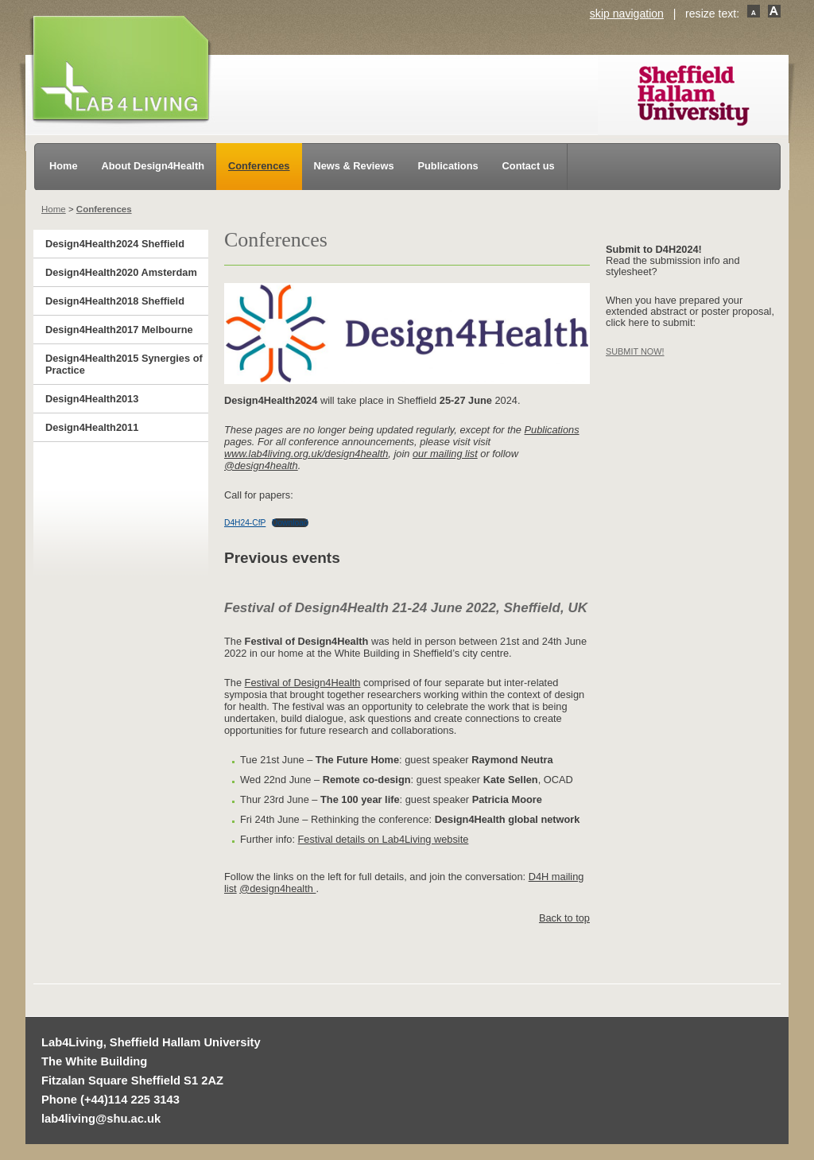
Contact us (528, 166)
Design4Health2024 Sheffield (114, 244)
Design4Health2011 (91, 427)
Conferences (259, 166)
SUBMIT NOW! (635, 351)
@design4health (261, 465)
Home (63, 166)
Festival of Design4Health (303, 683)
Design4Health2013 (91, 399)
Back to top (564, 918)
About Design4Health (153, 166)
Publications (448, 166)
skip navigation (627, 13)
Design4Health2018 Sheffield (114, 301)
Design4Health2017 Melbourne (119, 330)
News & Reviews (354, 166)
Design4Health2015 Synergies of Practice (124, 364)
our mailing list (445, 454)
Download (290, 522)
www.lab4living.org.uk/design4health (306, 454)
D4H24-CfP (245, 522)
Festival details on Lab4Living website (383, 839)
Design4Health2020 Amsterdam (121, 272)
